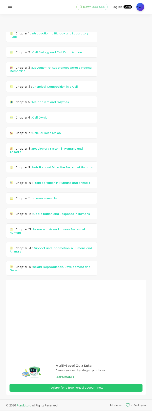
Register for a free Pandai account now (76, 389)
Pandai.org (24, 406)
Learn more (65, 379)
